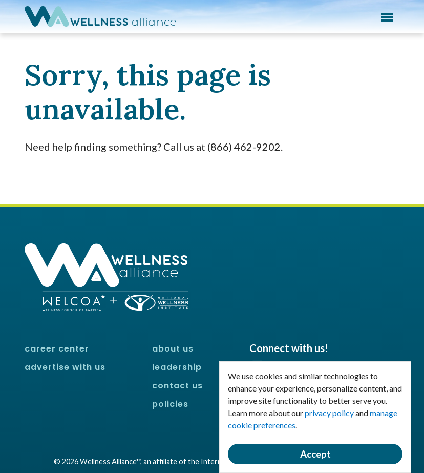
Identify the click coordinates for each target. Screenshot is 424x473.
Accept (315, 454)
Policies (170, 404)
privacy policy (329, 413)
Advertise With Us (65, 367)
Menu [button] (387, 17)
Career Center (57, 349)
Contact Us (177, 386)
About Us (173, 349)
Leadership (177, 367)
